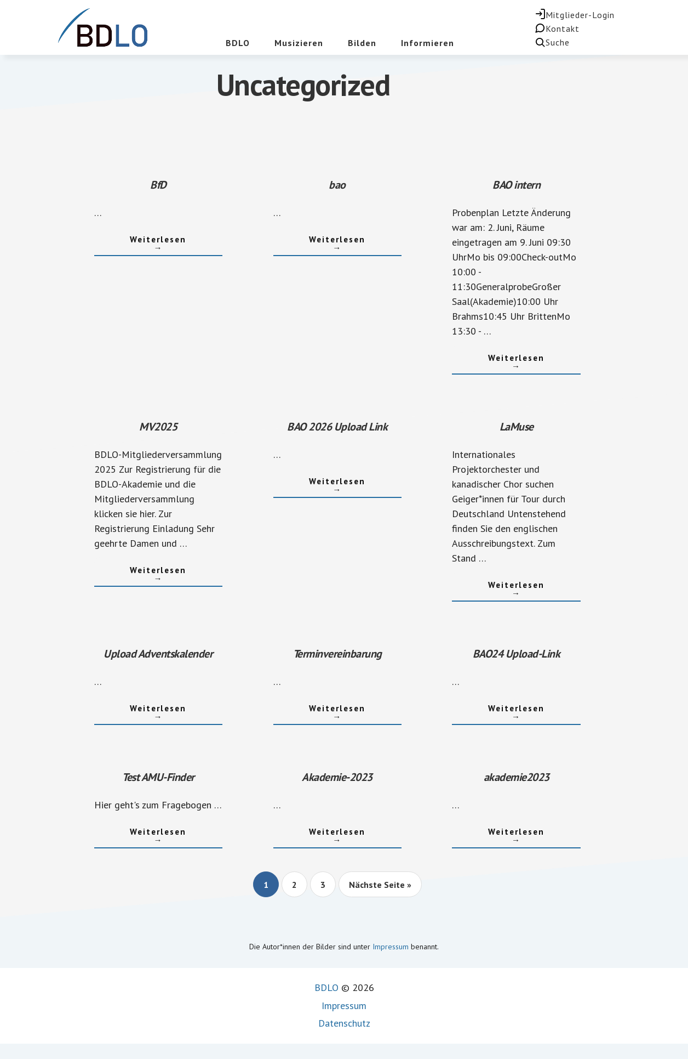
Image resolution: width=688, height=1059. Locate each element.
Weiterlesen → (140, 239)
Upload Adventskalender (158, 654)
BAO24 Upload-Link (516, 654)
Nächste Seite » (379, 888)
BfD (158, 185)
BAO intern (516, 185)
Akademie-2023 (337, 777)
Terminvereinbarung (337, 654)
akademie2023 (516, 777)
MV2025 (158, 427)
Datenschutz (344, 1023)
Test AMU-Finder (158, 777)
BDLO (326, 987)
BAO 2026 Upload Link (337, 427)
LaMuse (517, 427)
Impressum (390, 947)
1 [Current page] (271, 888)
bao (337, 185)
